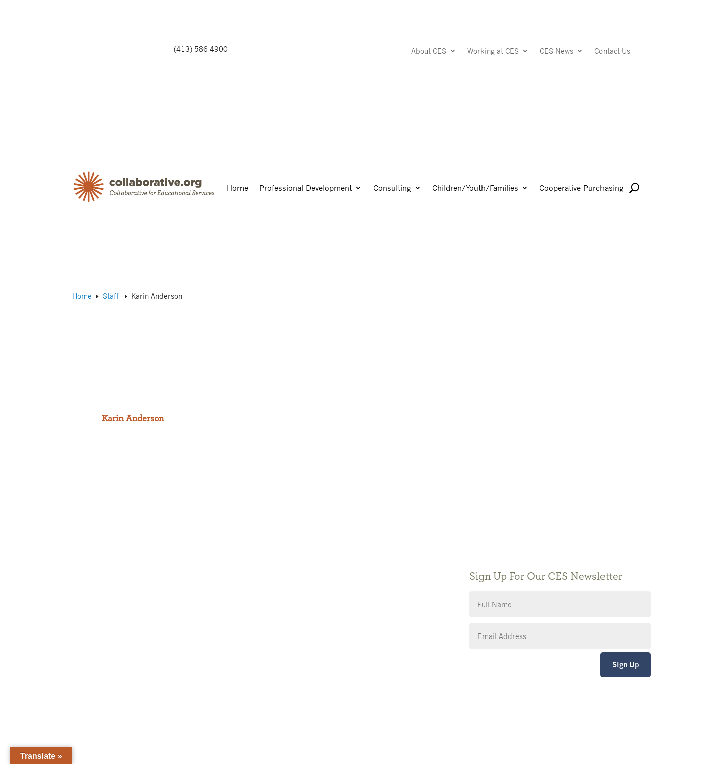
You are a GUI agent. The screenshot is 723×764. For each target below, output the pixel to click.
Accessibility (291, 585)
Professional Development (305, 188)
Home (237, 188)
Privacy (283, 570)
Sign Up (625, 664)
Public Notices (295, 540)
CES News (556, 51)
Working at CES (493, 51)
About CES (428, 51)
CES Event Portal (299, 600)
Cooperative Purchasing (581, 188)
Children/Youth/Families (475, 188)
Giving (281, 555)
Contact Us (612, 51)
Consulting (392, 188)
